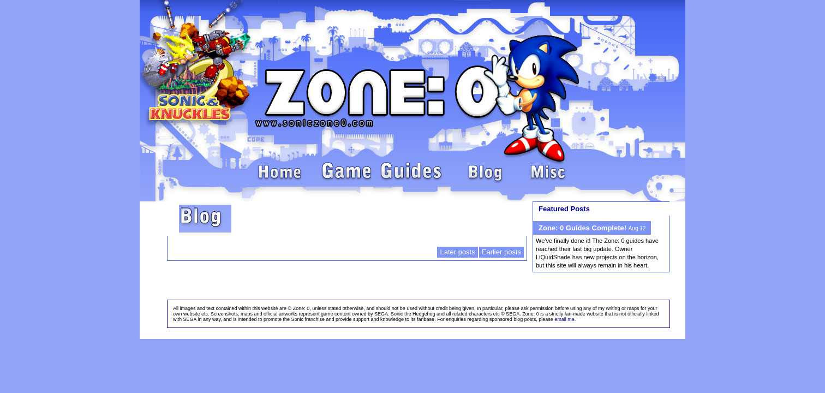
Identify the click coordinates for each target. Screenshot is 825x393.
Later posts (457, 252)
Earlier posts (501, 252)
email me (564, 319)
